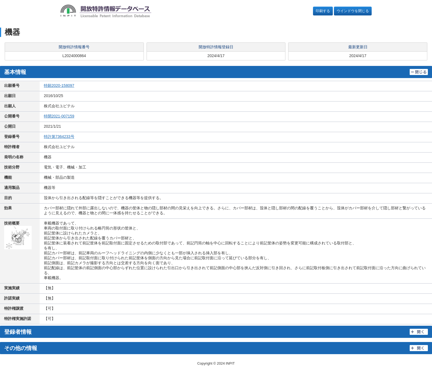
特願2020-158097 (59, 85)
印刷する (323, 11)
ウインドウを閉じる (353, 11)
